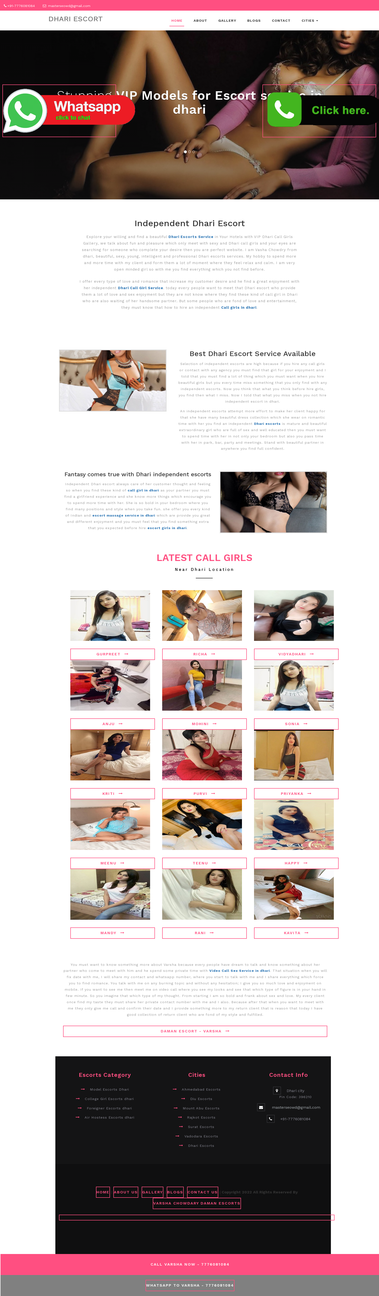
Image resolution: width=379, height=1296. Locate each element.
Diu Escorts (201, 1099)
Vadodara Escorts (201, 1136)
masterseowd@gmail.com (69, 6)
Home (176, 20)
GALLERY (152, 1192)
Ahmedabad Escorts (201, 1089)
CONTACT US (203, 1192)
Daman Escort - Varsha (195, 1031)
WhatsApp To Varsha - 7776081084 (190, 1285)
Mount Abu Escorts (201, 1108)
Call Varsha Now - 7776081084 (190, 1264)
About (200, 20)
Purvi (205, 793)
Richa (204, 654)
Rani (204, 933)
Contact (281, 20)
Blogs (254, 20)
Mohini (204, 724)
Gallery (227, 20)
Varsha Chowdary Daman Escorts (197, 1203)
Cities (310, 20)
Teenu (204, 863)
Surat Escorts (201, 1127)
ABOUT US (126, 1192)
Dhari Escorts (201, 1146)
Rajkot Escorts (201, 1117)
